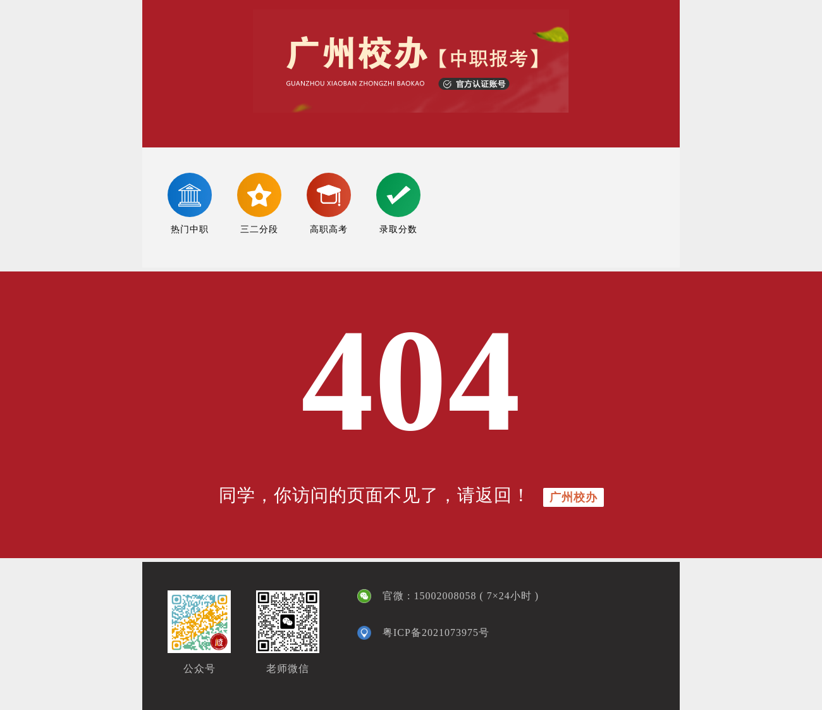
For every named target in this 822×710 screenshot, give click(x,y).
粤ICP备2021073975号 (436, 632)
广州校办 (573, 497)
